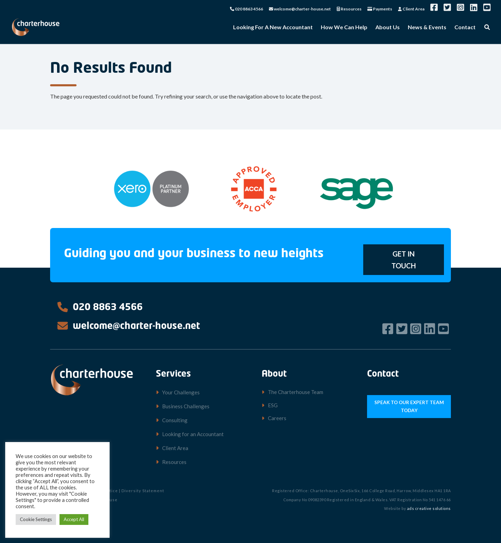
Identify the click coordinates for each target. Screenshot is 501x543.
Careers (277, 418)
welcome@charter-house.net (300, 9)
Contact (465, 27)
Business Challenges (185, 406)
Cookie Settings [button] (36, 519)
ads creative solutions (429, 508)
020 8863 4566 (246, 9)
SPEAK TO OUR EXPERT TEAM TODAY (409, 405)
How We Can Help (344, 27)
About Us (387, 27)
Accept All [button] (74, 519)
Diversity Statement (142, 490)
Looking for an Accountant (193, 434)
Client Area (411, 9)
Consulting (175, 420)
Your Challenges (181, 392)
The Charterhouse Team (295, 392)
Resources (349, 9)
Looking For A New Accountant (273, 27)
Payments (379, 9)
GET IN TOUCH (403, 260)
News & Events (427, 27)
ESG (273, 405)
